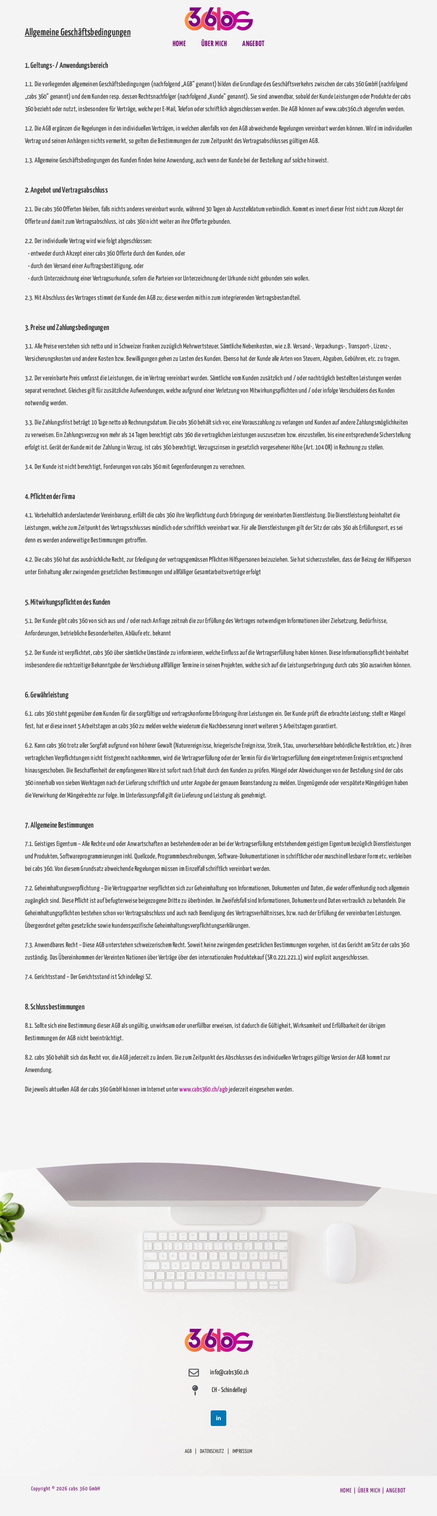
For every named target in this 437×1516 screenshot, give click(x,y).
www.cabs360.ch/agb (203, 1089)
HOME (346, 1491)
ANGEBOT (396, 1491)
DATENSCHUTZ (212, 1451)
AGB (188, 1451)
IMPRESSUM (242, 1451)
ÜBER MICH (369, 1491)
